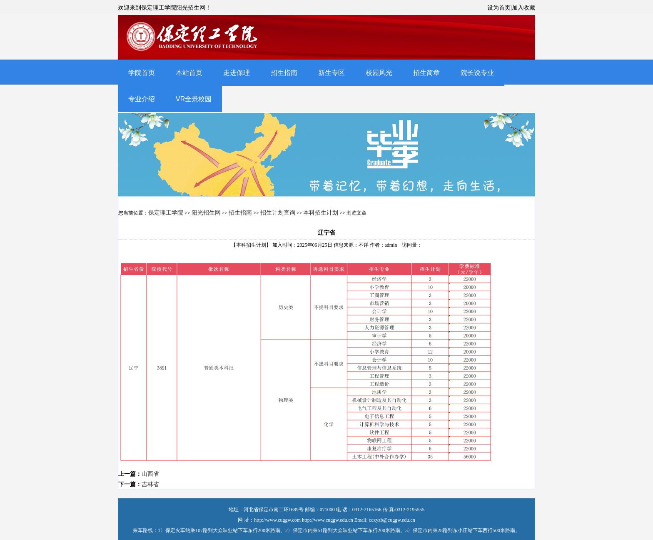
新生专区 (331, 72)
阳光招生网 (206, 213)
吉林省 (150, 484)
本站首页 (189, 72)
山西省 (150, 474)
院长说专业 (477, 72)
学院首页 (141, 72)
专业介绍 (141, 98)
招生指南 (284, 72)
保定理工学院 (165, 213)
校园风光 (379, 72)
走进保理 (236, 72)
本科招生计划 (320, 213)
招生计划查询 (277, 213)
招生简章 (426, 72)
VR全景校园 (194, 98)
